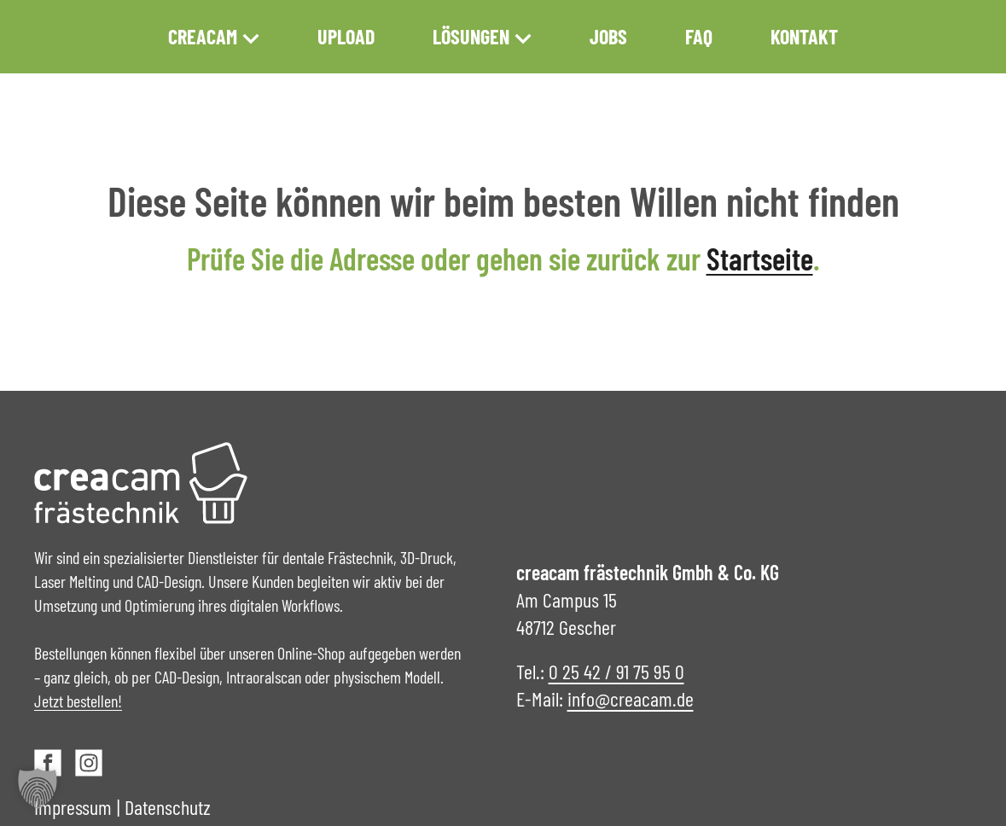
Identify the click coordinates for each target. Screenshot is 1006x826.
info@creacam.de (630, 698)
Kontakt (804, 36)
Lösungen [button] (482, 36)
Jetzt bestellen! (78, 700)
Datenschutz (168, 806)
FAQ (698, 36)
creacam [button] (213, 36)
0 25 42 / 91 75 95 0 (616, 671)
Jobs (608, 36)
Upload (346, 36)
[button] (37, 788)
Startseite (760, 258)
